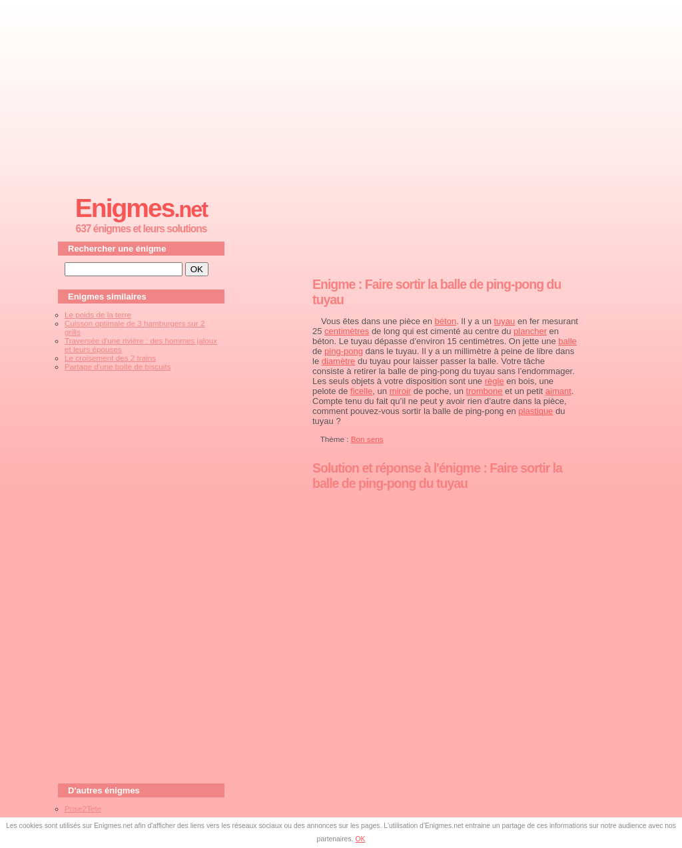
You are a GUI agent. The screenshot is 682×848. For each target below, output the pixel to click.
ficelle (361, 391)
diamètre (339, 361)
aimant (558, 391)
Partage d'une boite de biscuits (117, 366)
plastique (535, 411)
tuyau (504, 321)
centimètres (346, 331)
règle (494, 381)
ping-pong (343, 351)
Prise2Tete (83, 808)
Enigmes (141, 208)
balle (567, 341)
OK (360, 839)
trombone (484, 391)
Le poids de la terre (98, 314)
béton (446, 321)
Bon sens (367, 439)
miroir (401, 391)
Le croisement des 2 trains (110, 357)
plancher (530, 331)
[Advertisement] (341, 94)
